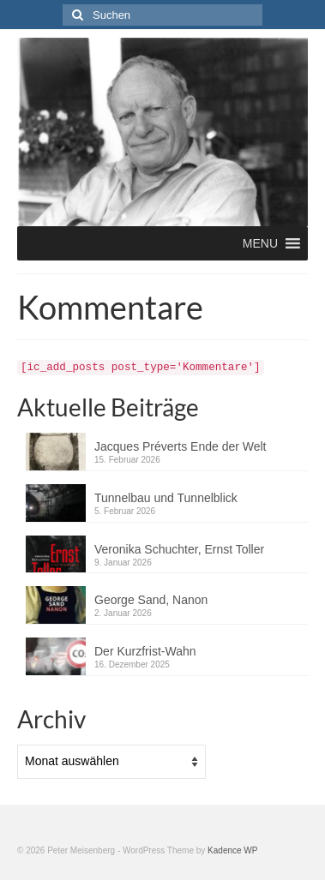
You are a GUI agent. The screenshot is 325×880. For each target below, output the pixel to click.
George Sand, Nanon (151, 600)
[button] (260, 243)
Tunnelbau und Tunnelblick (166, 498)
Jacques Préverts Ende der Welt (180, 446)
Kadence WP (232, 850)
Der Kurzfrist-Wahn (145, 651)
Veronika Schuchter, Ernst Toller (179, 549)
